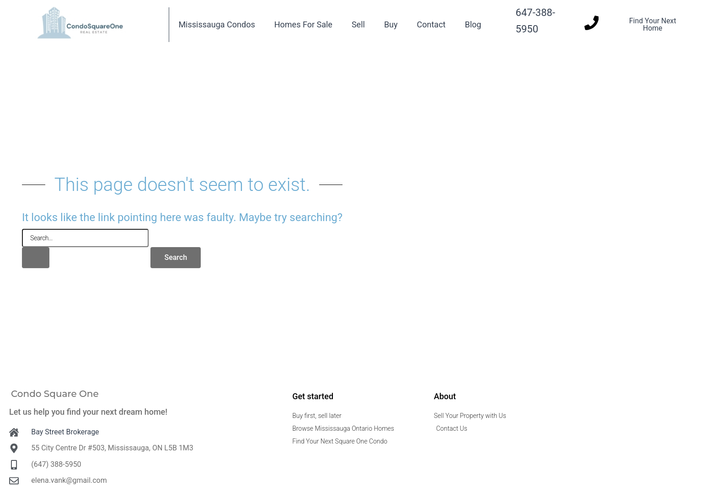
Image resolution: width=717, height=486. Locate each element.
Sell (358, 24)
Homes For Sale (303, 24)
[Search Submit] (35, 257)
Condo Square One (55, 393)
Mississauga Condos (216, 24)
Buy (391, 24)
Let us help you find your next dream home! (88, 412)
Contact (431, 24)
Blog (473, 24)
